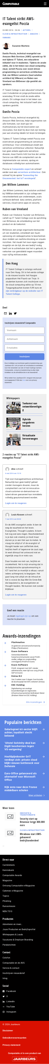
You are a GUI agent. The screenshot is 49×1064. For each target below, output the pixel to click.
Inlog (5, 978)
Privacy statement (11, 1045)
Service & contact (11, 968)
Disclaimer (8, 1030)
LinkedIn (10, 1001)
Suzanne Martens (21, 46)
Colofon (6, 957)
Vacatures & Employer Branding (18, 939)
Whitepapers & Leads (13, 934)
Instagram (11, 1012)
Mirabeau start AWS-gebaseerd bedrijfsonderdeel (31, 837)
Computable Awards (12, 875)
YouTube (10, 1006)
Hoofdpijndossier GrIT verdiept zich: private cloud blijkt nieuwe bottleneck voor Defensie (21, 761)
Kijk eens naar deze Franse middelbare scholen (20, 789)
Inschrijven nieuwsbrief (14, 973)
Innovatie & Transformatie (27, 814)
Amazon (34, 34)
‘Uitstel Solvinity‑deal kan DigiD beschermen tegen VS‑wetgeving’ (20, 746)
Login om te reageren (15, 503)
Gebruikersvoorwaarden (14, 1038)
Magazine (7, 880)
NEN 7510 (7, 911)
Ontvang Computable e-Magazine (19, 885)
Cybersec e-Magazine (13, 891)
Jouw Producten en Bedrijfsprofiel (19, 929)
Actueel (27, 30)
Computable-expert (21, 169)
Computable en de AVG (14, 963)
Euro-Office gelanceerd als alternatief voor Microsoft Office (20, 776)
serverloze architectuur (29, 172)
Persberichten (9, 945)
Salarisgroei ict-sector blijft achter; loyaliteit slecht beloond (20, 732)
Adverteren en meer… (12, 924)
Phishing (7, 901)
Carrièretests (9, 865)
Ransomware (9, 906)
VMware (7, 38)
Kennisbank (8, 870)
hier (24, 380)
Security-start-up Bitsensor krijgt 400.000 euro (32, 822)
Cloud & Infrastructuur (15, 34)
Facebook (11, 991)
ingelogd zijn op (23, 616)
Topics (6, 896)
